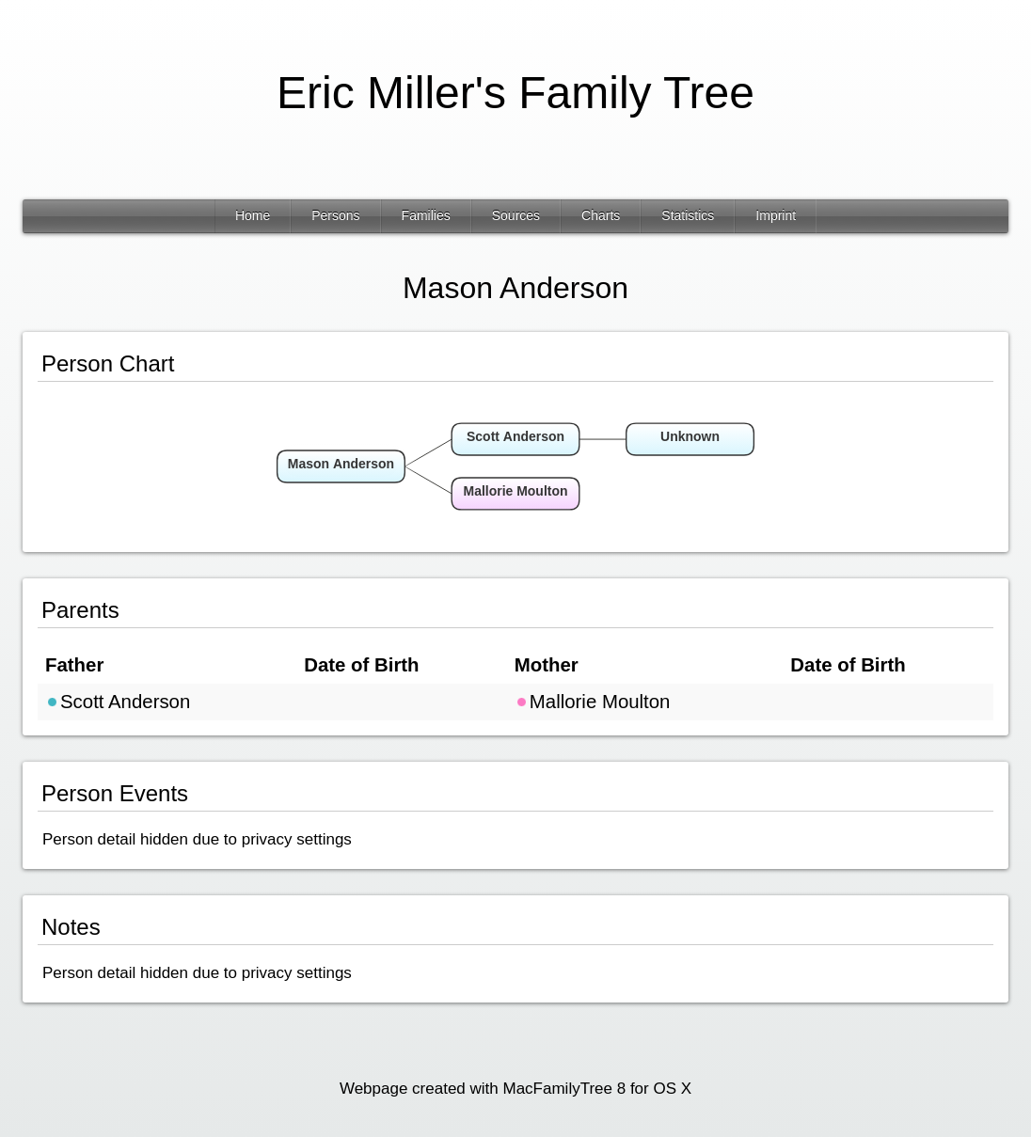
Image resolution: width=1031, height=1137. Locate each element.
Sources (516, 215)
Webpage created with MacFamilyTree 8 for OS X (515, 1089)
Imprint (775, 215)
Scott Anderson (117, 701)
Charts (600, 215)
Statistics (687, 215)
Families (426, 215)
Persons (335, 215)
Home (252, 215)
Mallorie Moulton (593, 701)
